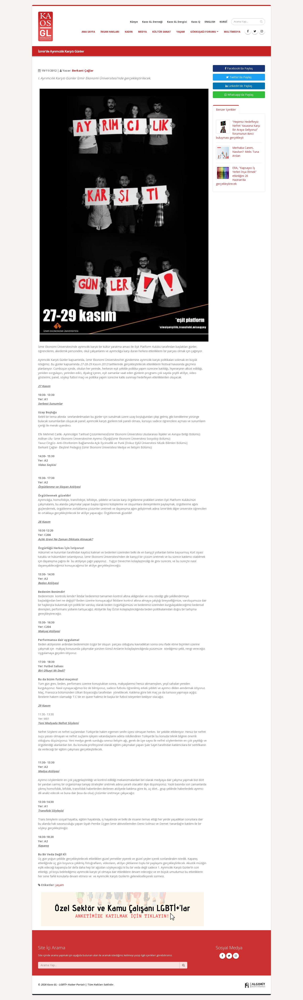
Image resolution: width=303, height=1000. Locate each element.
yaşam (180, 31)
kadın (129, 31)
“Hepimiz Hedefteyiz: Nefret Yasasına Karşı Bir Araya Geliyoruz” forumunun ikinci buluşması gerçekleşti (238, 129)
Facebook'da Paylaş (239, 68)
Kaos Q (195, 21)
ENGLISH (210, 21)
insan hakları (110, 31)
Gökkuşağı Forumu (203, 31)
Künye (134, 21)
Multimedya (232, 31)
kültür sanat (161, 31)
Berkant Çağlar (82, 70)
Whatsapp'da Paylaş (238, 94)
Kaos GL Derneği (152, 21)
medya (142, 31)
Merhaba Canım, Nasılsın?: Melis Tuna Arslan (245, 152)
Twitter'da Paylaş (239, 77)
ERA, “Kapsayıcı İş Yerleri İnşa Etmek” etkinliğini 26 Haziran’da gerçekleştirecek (236, 176)
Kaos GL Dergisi (177, 21)
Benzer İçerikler (226, 109)
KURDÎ (223, 21)
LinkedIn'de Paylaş (238, 86)
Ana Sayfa (88, 31)
